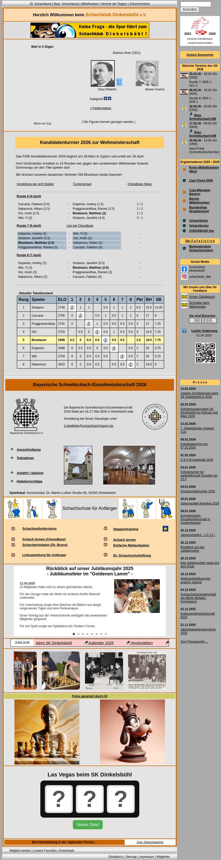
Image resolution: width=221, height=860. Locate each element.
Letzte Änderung (204, 331)
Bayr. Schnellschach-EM (202, 117)
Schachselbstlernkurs (39, 528)
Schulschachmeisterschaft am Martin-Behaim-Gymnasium (198, 598)
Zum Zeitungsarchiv (150, 842)
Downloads (66, 850)
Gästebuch (115, 856)
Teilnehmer (25, 458)
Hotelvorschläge (29, 481)
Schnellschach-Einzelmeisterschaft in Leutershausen (195, 519)
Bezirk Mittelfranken (199, 200)
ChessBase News (140, 184)
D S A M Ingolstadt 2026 (196, 460)
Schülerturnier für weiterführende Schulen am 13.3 (198, 475)
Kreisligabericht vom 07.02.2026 (194, 445)
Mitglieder (163, 856)
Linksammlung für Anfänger (44, 555)
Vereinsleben (146, 643)
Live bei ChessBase (79, 226)
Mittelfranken (90, 4)
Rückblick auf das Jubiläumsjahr (192, 549)
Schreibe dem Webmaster (199, 305)
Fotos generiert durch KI (89, 696)
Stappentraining (125, 529)
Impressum (146, 856)
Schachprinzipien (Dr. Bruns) (44, 545)
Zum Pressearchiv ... (194, 641)
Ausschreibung (29, 449)
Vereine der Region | (115, 4)
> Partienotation (100, 108)
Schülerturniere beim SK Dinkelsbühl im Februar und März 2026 (199, 412)
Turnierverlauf (82, 184)
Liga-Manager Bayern (200, 192)
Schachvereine (140, 4)
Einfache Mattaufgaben (131, 545)
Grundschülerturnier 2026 (197, 491)
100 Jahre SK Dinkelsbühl (54, 643)
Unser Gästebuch (202, 297)
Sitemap (131, 856)
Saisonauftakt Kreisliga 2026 (199, 503)
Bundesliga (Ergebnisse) (199, 209)
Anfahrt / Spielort (30, 473)
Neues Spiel (88, 824)
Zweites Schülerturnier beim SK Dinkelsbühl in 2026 (199, 395)
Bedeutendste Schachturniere (201, 248)
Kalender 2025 (106, 643)
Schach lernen (124, 540)
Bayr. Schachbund (66, 4)
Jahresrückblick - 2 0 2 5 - (197, 535)
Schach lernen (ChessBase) (44, 539)
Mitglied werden (20, 850)
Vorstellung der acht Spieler (35, 184)
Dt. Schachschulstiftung (132, 555)
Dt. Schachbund (40, 4)
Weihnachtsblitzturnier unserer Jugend (195, 580)
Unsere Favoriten (45, 850)
